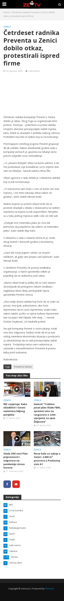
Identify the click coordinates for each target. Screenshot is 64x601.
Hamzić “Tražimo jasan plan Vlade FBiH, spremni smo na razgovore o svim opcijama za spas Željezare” (47, 412)
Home (6, 12)
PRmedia (49, 588)
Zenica (7, 26)
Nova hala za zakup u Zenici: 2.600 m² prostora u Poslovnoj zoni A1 (47, 459)
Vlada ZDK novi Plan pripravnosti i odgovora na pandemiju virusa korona (15, 460)
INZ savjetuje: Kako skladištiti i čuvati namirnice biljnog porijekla (15, 409)
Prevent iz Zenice (23, 366)
